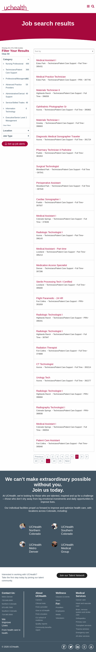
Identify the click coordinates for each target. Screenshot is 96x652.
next (67, 461)
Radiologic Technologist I (49, 232)
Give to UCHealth (42, 610)
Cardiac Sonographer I (48, 199)
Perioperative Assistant (48, 183)
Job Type (16, 136)
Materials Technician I (47, 120)
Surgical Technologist (47, 166)
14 (54, 461)
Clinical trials (41, 603)
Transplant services (83, 625)
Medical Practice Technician (51, 76)
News (58, 600)
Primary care (81, 622)
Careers (39, 600)
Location (16, 130)
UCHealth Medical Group (67, 548)
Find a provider (41, 607)
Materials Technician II (48, 90)
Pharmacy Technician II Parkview (53, 150)
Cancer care (81, 600)
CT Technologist (44, 364)
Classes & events (63, 597)
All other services (82, 636)
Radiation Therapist (46, 347)
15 (60, 461)
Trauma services (82, 629)
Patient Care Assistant (48, 440)
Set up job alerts (15, 144)
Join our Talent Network (72, 575)
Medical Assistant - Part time (51, 248)
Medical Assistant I (46, 60)
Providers (59, 607)
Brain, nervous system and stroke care (83, 612)
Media (58, 614)
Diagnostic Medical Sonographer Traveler (58, 136)
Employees (60, 611)
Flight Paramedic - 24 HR (49, 298)
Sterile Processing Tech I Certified (54, 281)
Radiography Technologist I (50, 407)
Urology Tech (43, 377)
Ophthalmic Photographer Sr (51, 106)
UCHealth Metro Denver (35, 548)
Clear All (5, 54)
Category (16, 59)
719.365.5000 (7, 614)
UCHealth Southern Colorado (67, 530)
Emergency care (82, 632)
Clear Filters (7, 125)
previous (39, 457)
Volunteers (60, 618)
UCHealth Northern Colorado (35, 530)
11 (42, 461)
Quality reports (41, 624)
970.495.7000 (7, 607)
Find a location (41, 614)
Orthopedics (81, 618)
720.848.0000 (7, 600)
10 (36, 461)
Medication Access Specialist (51, 265)
